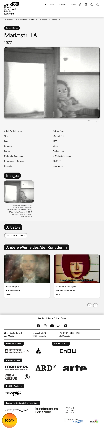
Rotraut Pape (17, 235)
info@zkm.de (64, 336)
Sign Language (85, 4)
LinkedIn (65, 325)
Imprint (41, 318)
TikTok (58, 325)
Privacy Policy (52, 318)
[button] (52, 82)
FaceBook (38, 325)
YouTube (52, 325)
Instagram (45, 325)
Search (97, 4)
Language (91, 4)
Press (73, 4)
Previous (89, 305)
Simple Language (80, 4)
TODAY (9, 420)
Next (95, 305)
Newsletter (62, 4)
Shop (52, 4)
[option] (20, 200)
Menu (97, 12)
